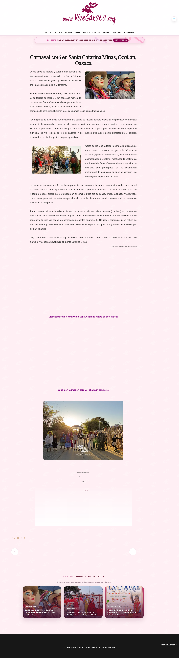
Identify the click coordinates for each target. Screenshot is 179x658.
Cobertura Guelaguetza (87, 33)
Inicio (48, 33)
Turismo (116, 33)
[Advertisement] (83, 285)
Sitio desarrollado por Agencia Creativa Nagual (89, 648)
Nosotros (129, 33)
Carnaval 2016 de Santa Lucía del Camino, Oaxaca (81, 614)
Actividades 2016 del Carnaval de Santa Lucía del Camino (122, 612)
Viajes (106, 33)
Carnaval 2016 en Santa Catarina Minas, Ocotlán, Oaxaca (40, 612)
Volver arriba (169, 645)
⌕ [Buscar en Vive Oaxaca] (173, 18)
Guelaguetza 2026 (63, 33)
